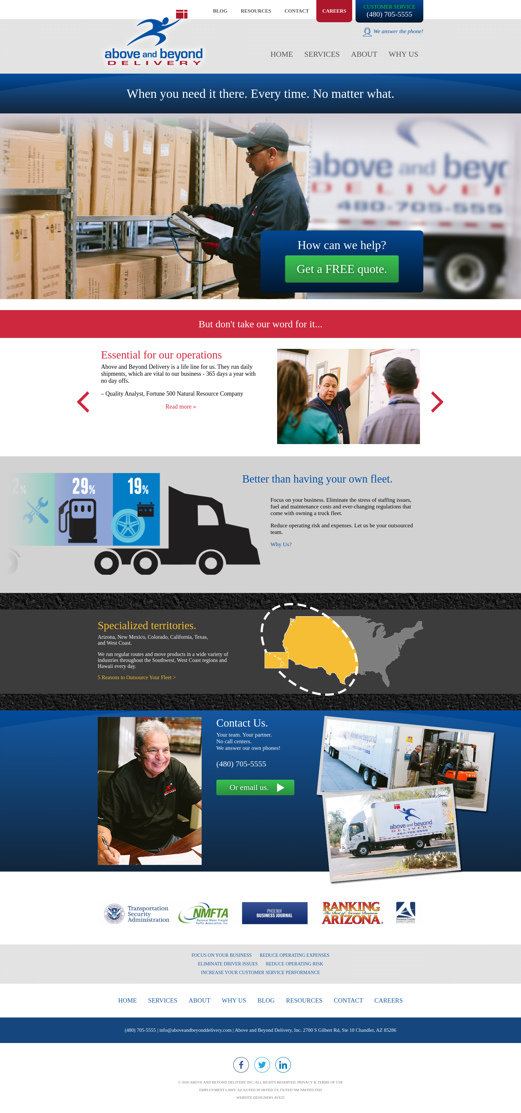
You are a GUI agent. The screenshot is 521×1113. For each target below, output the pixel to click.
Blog (220, 11)
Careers (334, 11)
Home (281, 54)
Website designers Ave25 (260, 1097)
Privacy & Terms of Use (320, 1082)
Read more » (180, 406)
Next (436, 397)
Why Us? (281, 544)
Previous (84, 397)
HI (258, 1090)
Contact (296, 11)
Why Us (403, 54)
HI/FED (267, 1090)
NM (296, 1090)
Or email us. (249, 787)
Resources (256, 11)
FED (318, 1090)
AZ (239, 1090)
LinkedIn (283, 1065)
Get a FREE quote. (342, 269)
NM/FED (307, 1090)
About (364, 54)
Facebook (241, 1065)
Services (322, 54)
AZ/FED (249, 1090)
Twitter (262, 1065)
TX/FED (286, 1090)
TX (276, 1090)
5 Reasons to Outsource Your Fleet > (137, 677)
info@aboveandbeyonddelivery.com (195, 1030)
